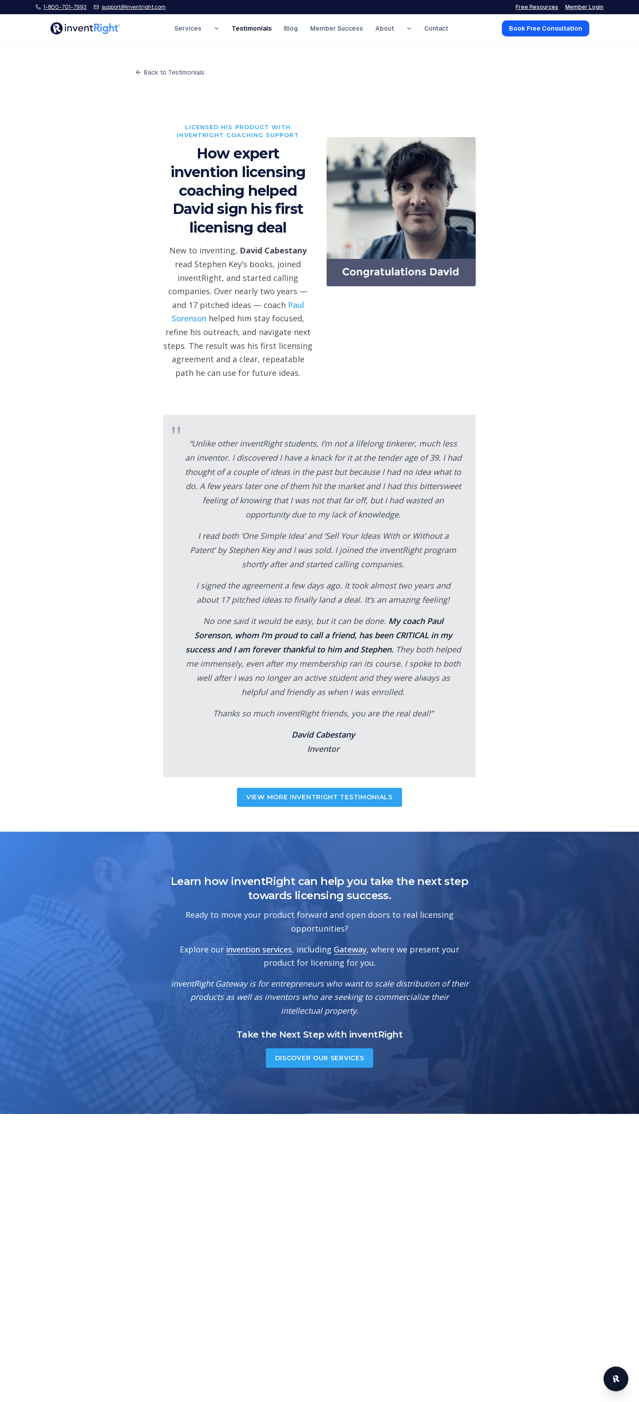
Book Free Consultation (545, 28)
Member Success (336, 28)
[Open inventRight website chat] (616, 1378)
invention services (259, 949)
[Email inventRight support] (130, 7)
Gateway (350, 949)
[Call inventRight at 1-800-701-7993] (61, 7)
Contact (436, 28)
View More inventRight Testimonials (319, 797)
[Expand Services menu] (217, 28)
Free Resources (537, 7)
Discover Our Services (319, 1058)
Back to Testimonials (170, 72)
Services (187, 28)
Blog (291, 28)
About (384, 28)
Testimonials (252, 28)
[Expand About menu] (409, 28)
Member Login (584, 7)
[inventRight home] (85, 28)
